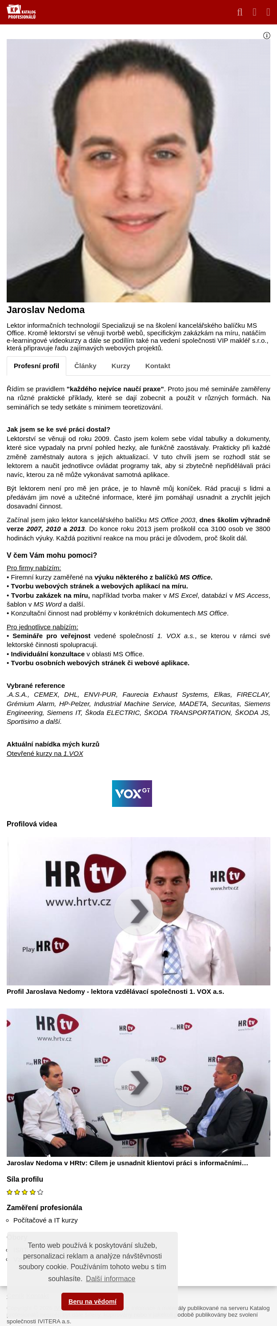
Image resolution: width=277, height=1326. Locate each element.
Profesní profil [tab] (36, 365)
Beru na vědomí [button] (92, 1301)
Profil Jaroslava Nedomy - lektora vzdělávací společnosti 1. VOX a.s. (115, 991)
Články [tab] (85, 365)
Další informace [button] (110, 1278)
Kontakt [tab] (157, 365)
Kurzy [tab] (121, 365)
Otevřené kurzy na (45, 753)
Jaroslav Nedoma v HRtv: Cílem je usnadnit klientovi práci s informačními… (128, 1163)
